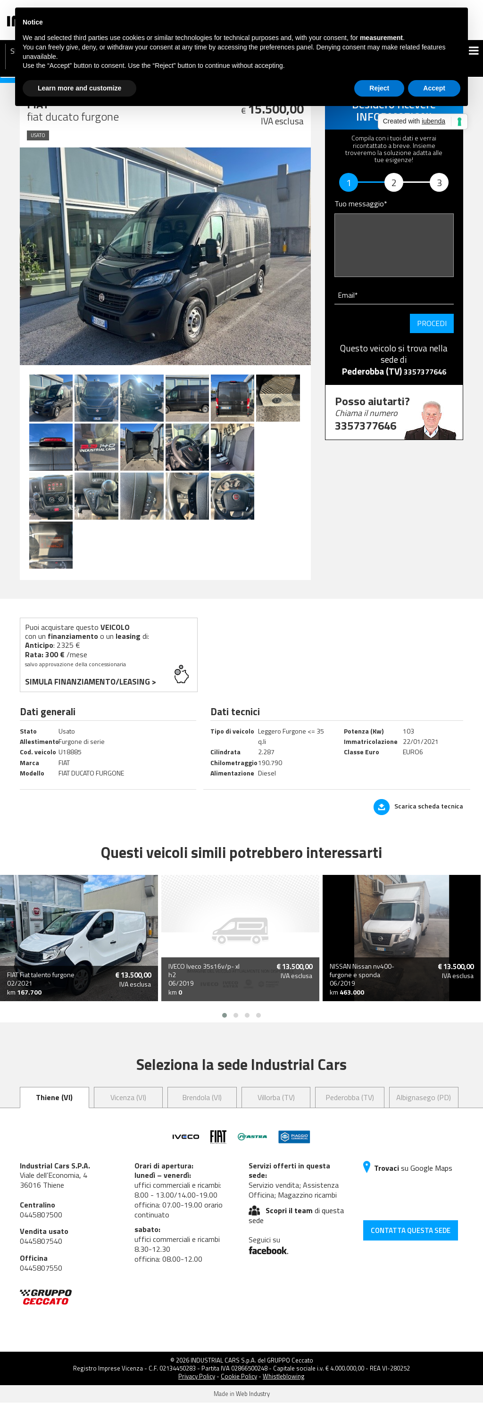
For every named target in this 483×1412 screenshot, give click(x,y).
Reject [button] (379, 88)
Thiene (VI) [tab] (54, 1106)
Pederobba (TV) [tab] (349, 1106)
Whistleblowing (284, 1386)
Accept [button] (434, 88)
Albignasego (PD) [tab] (423, 1106)
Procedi (432, 323)
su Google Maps (407, 1177)
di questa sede (296, 1224)
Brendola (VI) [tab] (202, 1106)
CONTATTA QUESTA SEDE (410, 1239)
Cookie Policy (239, 1386)
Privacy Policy (196, 1386)
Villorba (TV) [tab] (276, 1106)
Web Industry (253, 1403)
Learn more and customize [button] (79, 88)
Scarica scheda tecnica (418, 816)
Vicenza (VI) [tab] (128, 1106)
